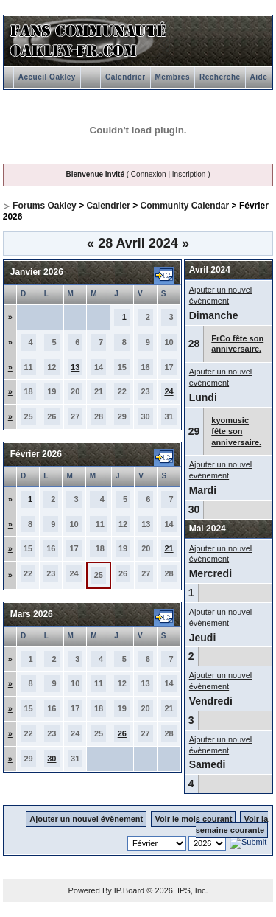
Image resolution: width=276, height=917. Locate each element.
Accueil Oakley (47, 77)
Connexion (148, 174)
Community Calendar (185, 206)
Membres (172, 77)
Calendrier (125, 77)
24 (168, 391)
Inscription (189, 174)
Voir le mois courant (193, 819)
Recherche (220, 77)
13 (75, 367)
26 (122, 733)
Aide (259, 77)
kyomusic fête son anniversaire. (236, 431)
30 (51, 758)
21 (168, 548)
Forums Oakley (45, 206)
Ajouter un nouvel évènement (86, 819)
